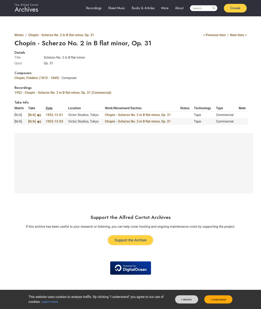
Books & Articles (143, 8)
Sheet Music (116, 8)
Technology (202, 108)
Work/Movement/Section (123, 108)
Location (74, 108)
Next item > (238, 35)
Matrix (19, 108)
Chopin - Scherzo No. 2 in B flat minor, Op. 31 (61, 35)
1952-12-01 (54, 115)
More (165, 8)
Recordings (94, 8)
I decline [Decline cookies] (187, 299)
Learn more (49, 302)
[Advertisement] (134, 163)
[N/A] (34, 115)
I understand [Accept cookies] (218, 299)
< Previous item (214, 35)
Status (185, 108)
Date (49, 108)
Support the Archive (130, 240)
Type (219, 108)
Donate (235, 8)
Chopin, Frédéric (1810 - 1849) (36, 78)
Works (19, 35)
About (179, 8)
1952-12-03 (54, 121)
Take (31, 108)
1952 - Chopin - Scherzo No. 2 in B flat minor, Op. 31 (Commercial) (62, 93)
